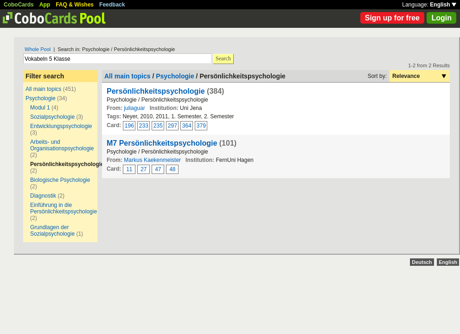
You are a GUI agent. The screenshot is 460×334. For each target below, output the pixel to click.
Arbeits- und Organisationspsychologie (62, 145)
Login (441, 18)
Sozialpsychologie (52, 117)
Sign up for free (392, 18)
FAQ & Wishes (75, 4)
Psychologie (41, 98)
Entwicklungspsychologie (61, 126)
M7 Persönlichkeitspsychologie (162, 143)
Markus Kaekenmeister (152, 160)
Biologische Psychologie (60, 180)
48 (172, 169)
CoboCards (19, 4)
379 (201, 125)
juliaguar (134, 108)
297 (172, 125)
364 (187, 125)
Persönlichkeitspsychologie (156, 91)
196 (129, 125)
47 (158, 169)
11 (129, 169)
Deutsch (422, 262)
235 (158, 125)
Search (223, 58)
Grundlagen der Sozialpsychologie (52, 230)
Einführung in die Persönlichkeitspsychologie (63, 208)
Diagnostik (43, 196)
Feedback (112, 4)
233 (143, 125)
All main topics (43, 89)
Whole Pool (38, 49)
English (443, 4)
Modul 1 (40, 107)
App (44, 4)
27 (144, 169)
